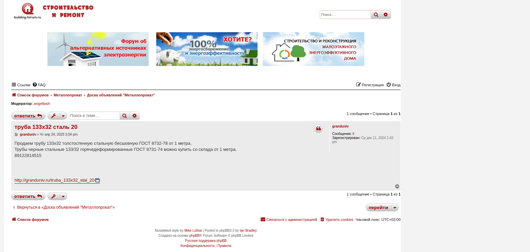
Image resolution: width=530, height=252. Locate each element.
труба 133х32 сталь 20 (46, 127)
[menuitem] (39, 85)
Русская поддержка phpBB (205, 241)
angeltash (42, 103)
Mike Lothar (193, 230)
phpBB (194, 235)
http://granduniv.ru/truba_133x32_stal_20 (54, 180)
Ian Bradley (248, 230)
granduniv (340, 126)
